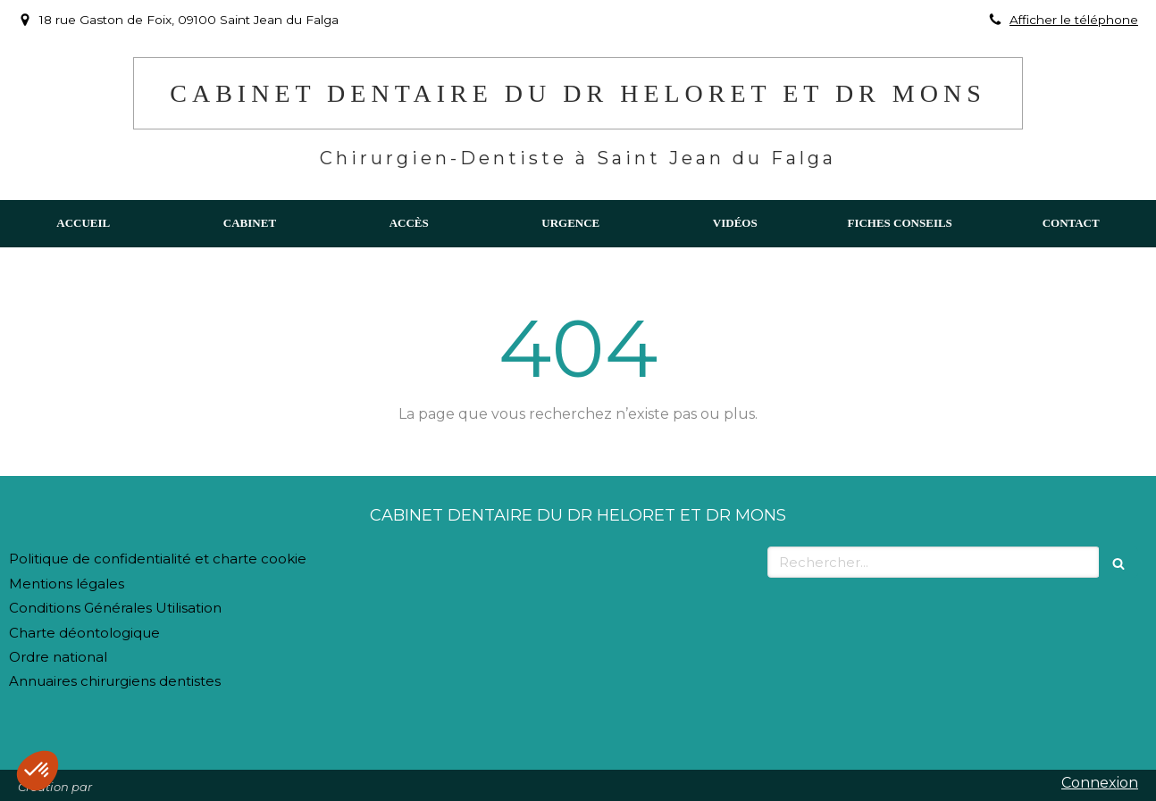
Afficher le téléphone (1073, 20)
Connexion (1099, 782)
